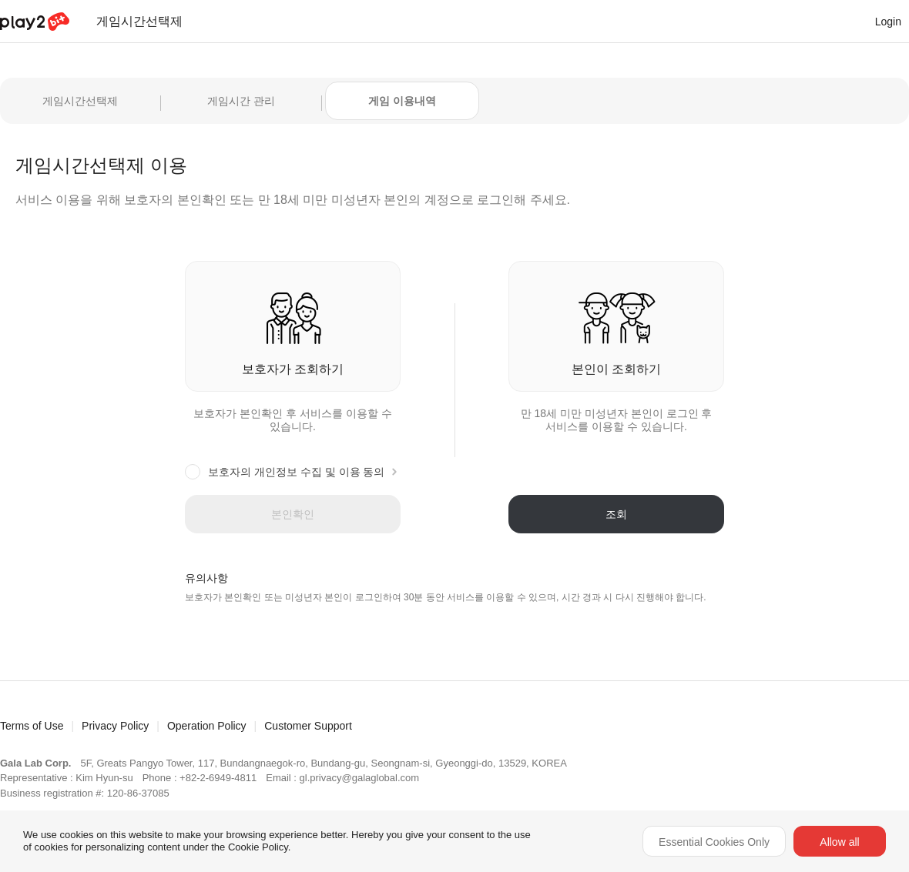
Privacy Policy (115, 726)
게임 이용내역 (402, 101)
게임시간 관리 (241, 101)
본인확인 (292, 514)
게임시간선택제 (80, 101)
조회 (616, 514)
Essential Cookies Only (714, 842)
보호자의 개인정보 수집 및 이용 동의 (296, 472)
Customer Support (308, 726)
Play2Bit (34, 22)
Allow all (839, 842)
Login (888, 21)
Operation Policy (207, 726)
